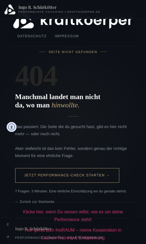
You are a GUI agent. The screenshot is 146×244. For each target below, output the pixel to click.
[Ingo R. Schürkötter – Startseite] (52, 9)
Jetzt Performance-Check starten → (67, 175)
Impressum (67, 36)
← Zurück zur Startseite (34, 202)
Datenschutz (32, 36)
